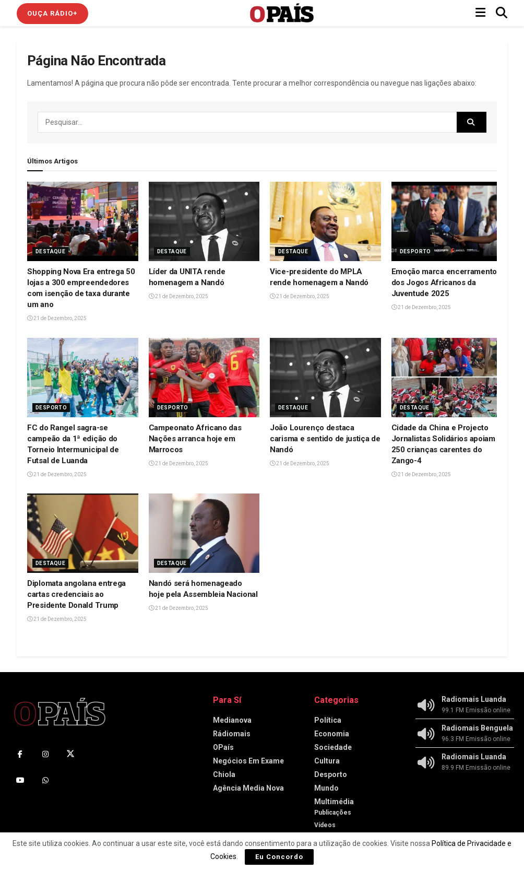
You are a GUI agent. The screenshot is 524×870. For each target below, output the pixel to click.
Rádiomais (232, 734)
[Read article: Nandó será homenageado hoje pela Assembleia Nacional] (204, 533)
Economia (331, 734)
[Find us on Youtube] (20, 780)
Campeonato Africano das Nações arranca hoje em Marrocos (195, 438)
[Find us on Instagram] (45, 754)
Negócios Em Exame (248, 761)
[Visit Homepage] (281, 13)
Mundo (326, 788)
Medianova (232, 720)
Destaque (50, 251)
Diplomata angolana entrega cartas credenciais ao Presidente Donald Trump (76, 594)
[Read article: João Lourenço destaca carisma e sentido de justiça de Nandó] (325, 377)
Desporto (415, 251)
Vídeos (325, 825)
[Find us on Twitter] (70, 754)
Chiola (224, 774)
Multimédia (334, 801)
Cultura (327, 761)
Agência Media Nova (248, 788)
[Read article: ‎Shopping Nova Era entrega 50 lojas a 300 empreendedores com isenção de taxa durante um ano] (82, 221)
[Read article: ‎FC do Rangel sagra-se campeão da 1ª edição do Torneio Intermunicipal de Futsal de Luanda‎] (82, 377)
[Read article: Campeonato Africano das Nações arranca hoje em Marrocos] (204, 377)
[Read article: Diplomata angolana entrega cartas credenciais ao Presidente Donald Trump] (82, 533)
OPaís (223, 747)
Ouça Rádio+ (52, 13)
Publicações (332, 812)
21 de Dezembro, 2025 (57, 318)
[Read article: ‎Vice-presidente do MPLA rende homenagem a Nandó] (325, 221)
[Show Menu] (480, 13)
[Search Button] (501, 13)
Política (327, 720)
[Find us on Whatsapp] (45, 780)
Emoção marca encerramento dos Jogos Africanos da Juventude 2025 (444, 282)
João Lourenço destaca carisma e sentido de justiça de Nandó (325, 438)
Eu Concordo (279, 857)
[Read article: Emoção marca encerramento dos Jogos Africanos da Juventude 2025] (447, 221)
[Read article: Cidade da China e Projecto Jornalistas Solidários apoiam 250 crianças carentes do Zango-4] (447, 377)
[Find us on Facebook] (20, 754)
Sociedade (333, 747)
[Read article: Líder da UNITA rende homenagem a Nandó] (204, 221)
